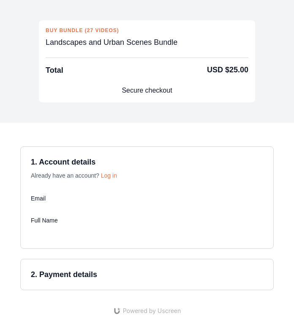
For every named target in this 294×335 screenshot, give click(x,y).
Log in (109, 175)
